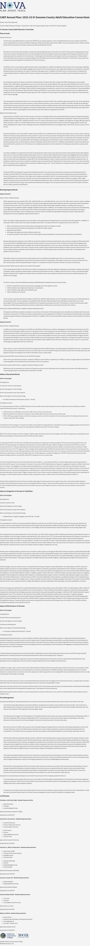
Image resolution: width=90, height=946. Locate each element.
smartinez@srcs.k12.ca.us (10, 827)
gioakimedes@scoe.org (10, 865)
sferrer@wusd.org (8, 921)
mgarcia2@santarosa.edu (10, 834)
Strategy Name (4, 382)
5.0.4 (12, 943)
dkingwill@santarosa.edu (10, 883)
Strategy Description (6, 403)
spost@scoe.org (8, 855)
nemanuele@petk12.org (10, 808)
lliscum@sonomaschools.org (12, 902)
